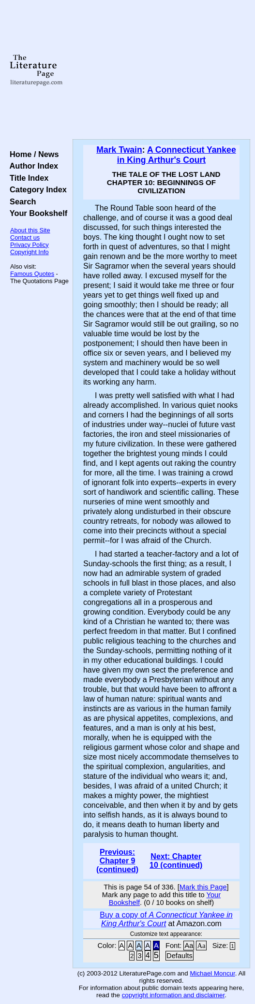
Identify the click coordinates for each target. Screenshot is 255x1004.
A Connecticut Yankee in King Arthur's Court (176, 155)
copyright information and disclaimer (173, 995)
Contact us (25, 237)
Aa (188, 945)
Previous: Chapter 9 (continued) (117, 861)
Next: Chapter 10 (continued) (176, 860)
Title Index (26, 177)
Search (20, 201)
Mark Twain (119, 150)
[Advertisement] (161, 70)
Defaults (179, 956)
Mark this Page (203, 887)
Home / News (32, 154)
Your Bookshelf (36, 213)
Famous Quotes (32, 273)
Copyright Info (29, 252)
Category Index (36, 189)
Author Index (31, 165)
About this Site (30, 230)
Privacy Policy (29, 244)
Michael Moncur (212, 973)
